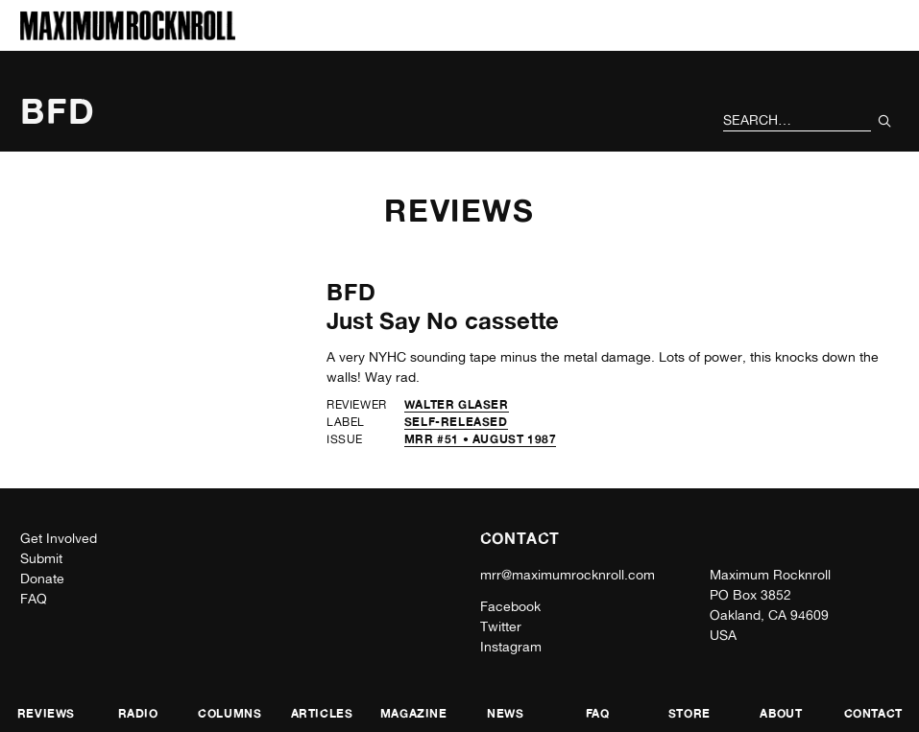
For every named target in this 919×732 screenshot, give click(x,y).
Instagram (511, 646)
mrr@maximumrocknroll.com (567, 574)
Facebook (510, 606)
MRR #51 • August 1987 (480, 439)
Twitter (500, 626)
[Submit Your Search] (885, 120)
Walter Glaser (456, 404)
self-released (456, 421)
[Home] (127, 35)
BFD (351, 292)
